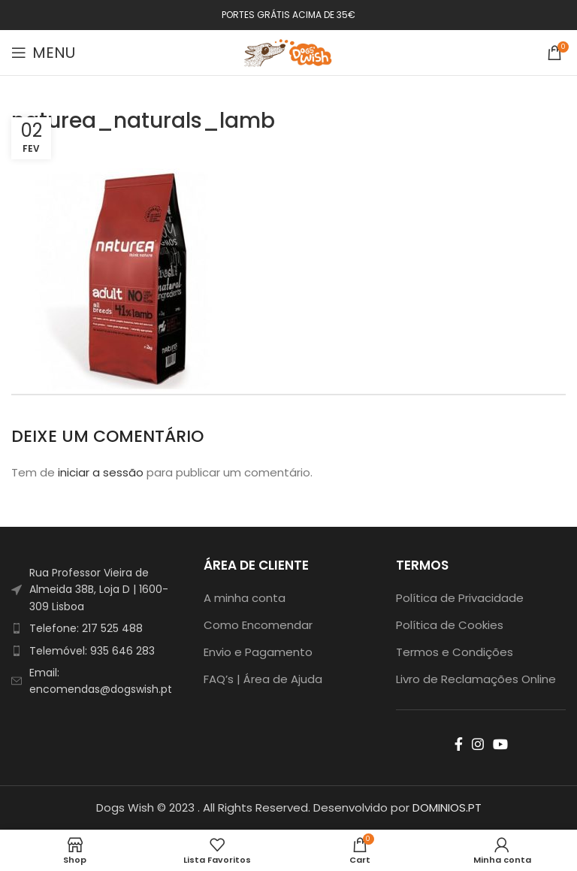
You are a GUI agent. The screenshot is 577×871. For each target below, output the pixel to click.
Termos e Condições (454, 652)
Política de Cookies (449, 625)
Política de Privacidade (460, 598)
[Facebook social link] (458, 744)
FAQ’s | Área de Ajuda (263, 679)
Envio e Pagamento (258, 652)
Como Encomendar (258, 625)
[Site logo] (288, 51)
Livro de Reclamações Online (476, 679)
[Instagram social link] (477, 744)
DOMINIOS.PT (447, 807)
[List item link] (96, 628)
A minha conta (244, 598)
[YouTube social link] (500, 744)
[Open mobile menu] (43, 53)
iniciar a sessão (100, 472)
